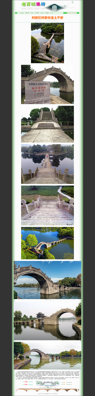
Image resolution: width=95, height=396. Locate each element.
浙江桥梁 (44, 387)
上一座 (40, 387)
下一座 (55, 387)
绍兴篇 (51, 387)
